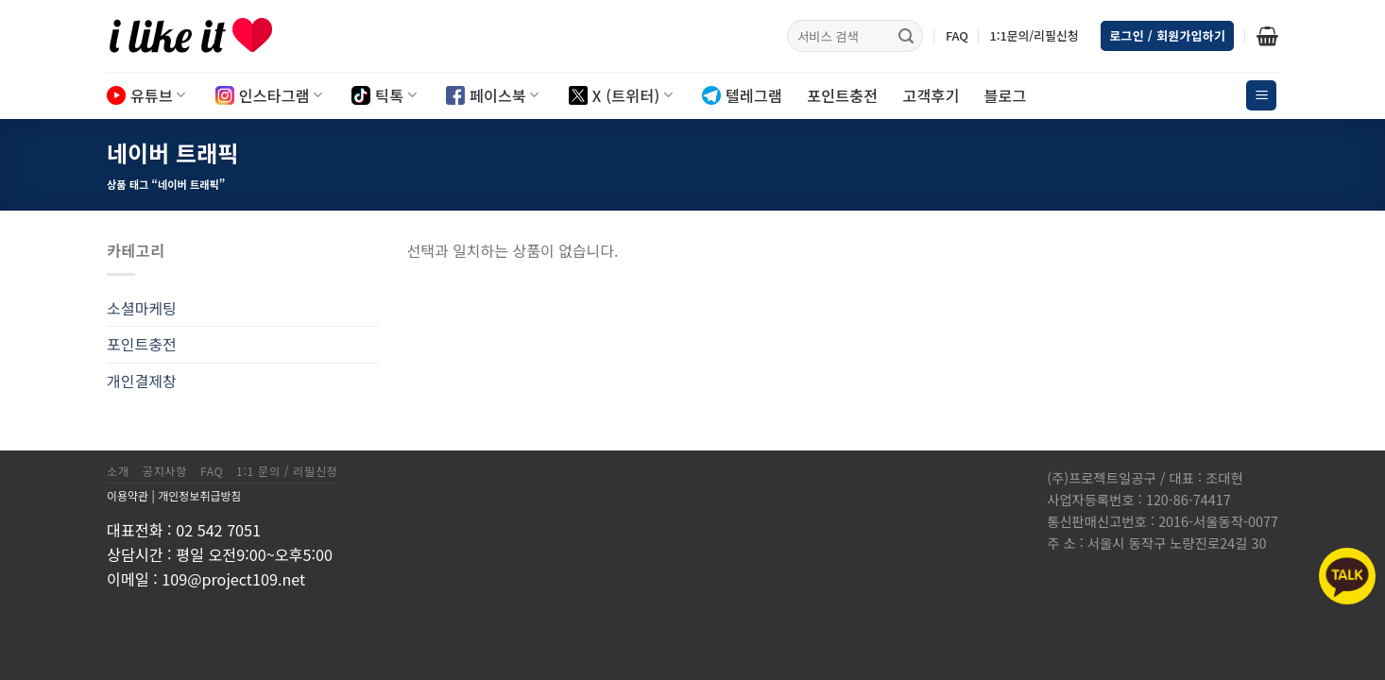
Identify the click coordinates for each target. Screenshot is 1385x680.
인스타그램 (269, 95)
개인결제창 (142, 380)
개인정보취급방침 (199, 495)
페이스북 (492, 95)
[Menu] (1261, 95)
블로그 (1005, 95)
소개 (118, 471)
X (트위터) (621, 95)
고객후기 (930, 95)
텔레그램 (742, 95)
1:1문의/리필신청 (1033, 35)
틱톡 (384, 95)
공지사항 (165, 471)
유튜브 (146, 95)
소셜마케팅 (142, 308)
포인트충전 (842, 95)
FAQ (957, 35)
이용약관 (127, 495)
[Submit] (906, 36)
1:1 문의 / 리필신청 (287, 471)
